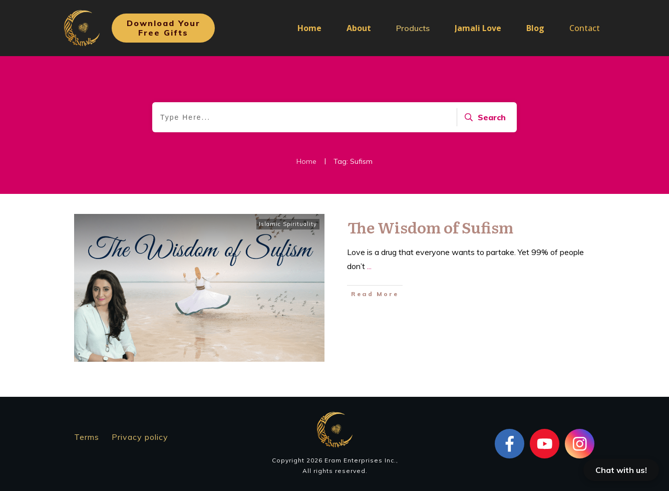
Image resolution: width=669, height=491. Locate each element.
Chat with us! (621, 470)
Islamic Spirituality (288, 223)
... (369, 266)
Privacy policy (140, 437)
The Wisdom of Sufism (430, 227)
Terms (86, 437)
